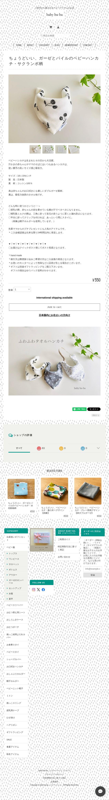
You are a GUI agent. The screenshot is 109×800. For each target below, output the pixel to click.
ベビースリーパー (15, 605)
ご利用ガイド (64, 539)
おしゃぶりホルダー (16, 674)
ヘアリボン (12, 725)
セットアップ (15, 588)
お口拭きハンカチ (15, 666)
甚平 (11, 599)
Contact (88, 45)
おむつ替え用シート (16, 612)
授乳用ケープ (13, 710)
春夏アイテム (13, 747)
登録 (93, 575)
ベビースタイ (13, 652)
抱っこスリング (14, 703)
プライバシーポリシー (54, 774)
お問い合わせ (64, 557)
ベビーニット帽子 (15, 688)
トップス (13, 553)
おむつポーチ (13, 627)
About (30, 45)
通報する (95, 415)
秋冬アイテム (13, 754)
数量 (10, 290)
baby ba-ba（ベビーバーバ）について (54, 770)
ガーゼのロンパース (16, 581)
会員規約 (54, 782)
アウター (13, 575)
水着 (11, 593)
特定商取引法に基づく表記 (67, 548)
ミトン (10, 695)
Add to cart (54, 307)
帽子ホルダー (13, 681)
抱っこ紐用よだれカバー (16, 636)
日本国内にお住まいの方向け (54, 315)
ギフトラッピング (15, 732)
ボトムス (13, 569)
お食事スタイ (13, 645)
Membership (71, 45)
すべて (19, 448)
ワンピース (14, 559)
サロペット (14, 564)
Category (44, 45)
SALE (9, 739)
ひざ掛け (11, 717)
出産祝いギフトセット (16, 538)
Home (19, 45)
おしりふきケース (15, 619)
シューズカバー (14, 659)
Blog (57, 45)
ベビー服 (11, 547)
